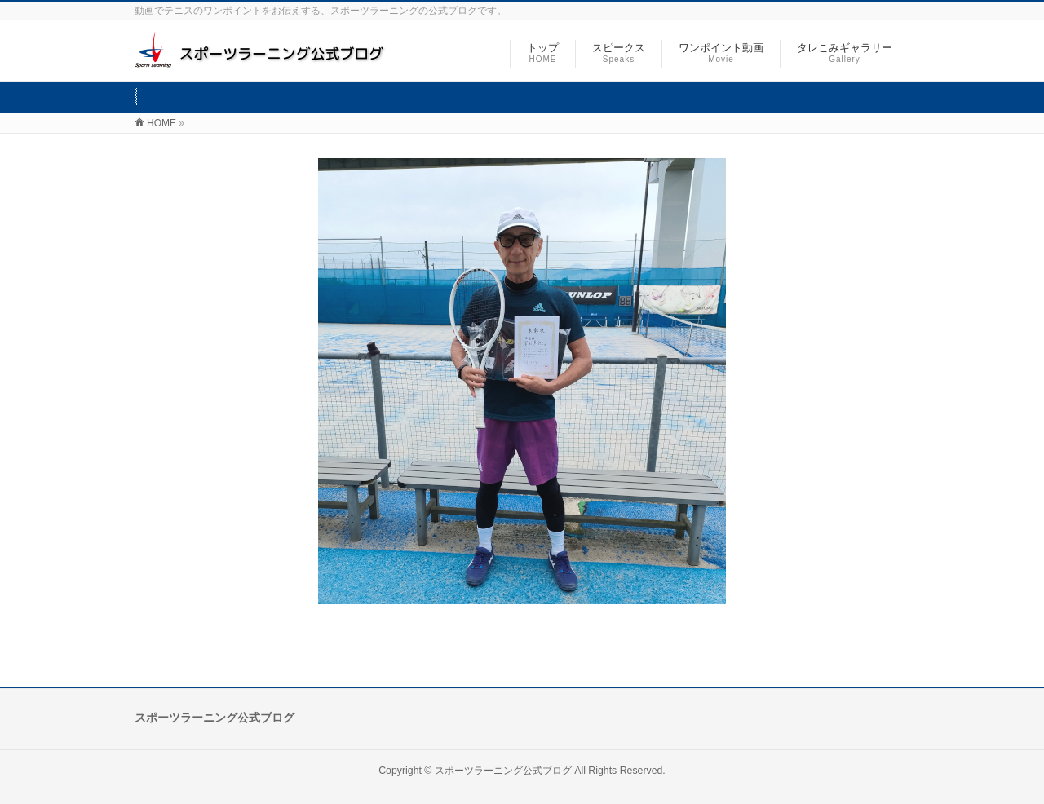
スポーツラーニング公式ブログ (503, 770)
